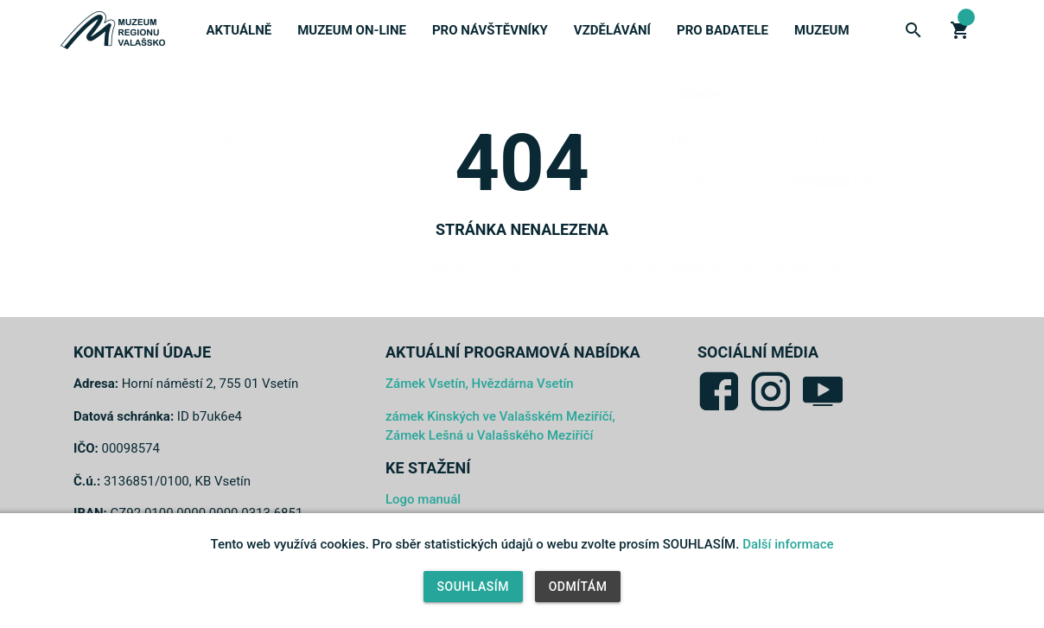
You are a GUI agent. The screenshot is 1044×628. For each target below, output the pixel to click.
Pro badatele (722, 30)
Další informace (787, 544)
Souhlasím (473, 586)
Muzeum (822, 30)
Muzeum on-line (351, 30)
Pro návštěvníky (490, 30)
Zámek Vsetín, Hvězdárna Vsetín (479, 383)
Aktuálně (238, 30)
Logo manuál (423, 499)
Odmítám (578, 586)
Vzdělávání (612, 30)
